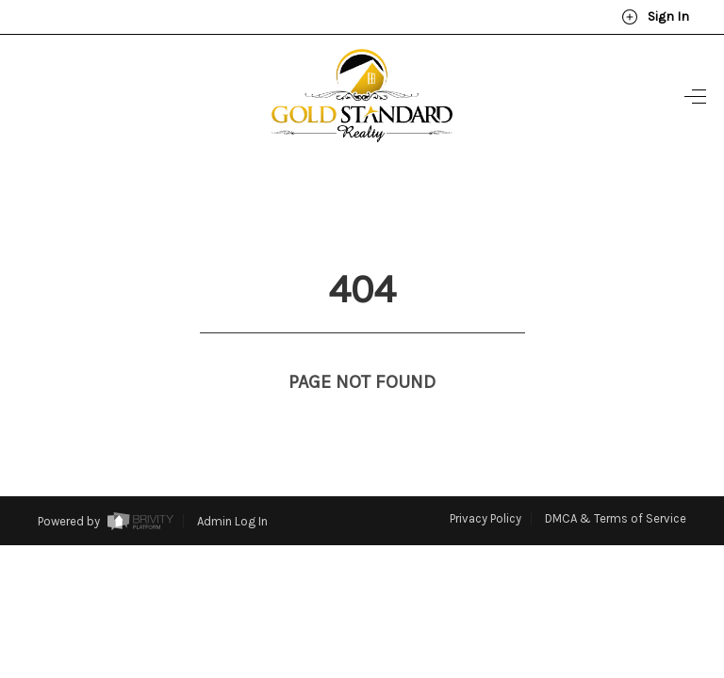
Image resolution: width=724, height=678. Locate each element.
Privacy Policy (485, 483)
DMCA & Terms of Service (615, 483)
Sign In (655, 16)
